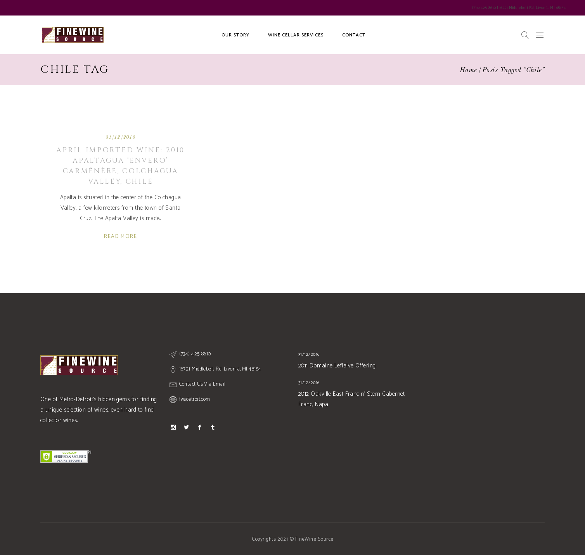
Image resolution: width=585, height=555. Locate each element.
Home (468, 70)
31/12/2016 (121, 137)
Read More (120, 236)
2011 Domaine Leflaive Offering (337, 366)
